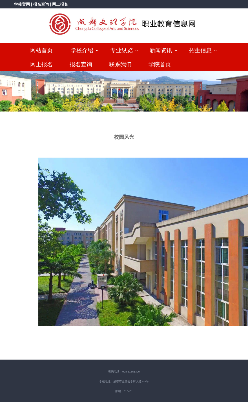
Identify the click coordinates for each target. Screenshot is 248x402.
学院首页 (160, 64)
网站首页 (41, 50)
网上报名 (60, 4)
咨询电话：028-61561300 (124, 371)
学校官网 (22, 4)
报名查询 (41, 4)
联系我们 (120, 64)
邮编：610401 (124, 391)
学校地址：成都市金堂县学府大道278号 (124, 381)
